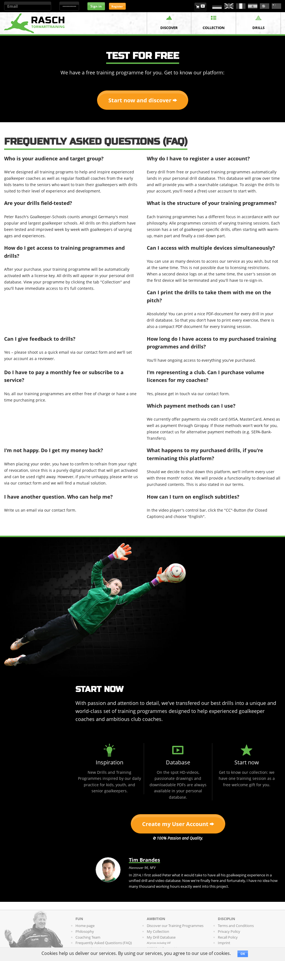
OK (242, 954)
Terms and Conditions (236, 925)
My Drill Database (161, 937)
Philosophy (84, 931)
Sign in (96, 6)
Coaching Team (87, 937)
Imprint (224, 942)
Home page (85, 925)
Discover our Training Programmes (175, 925)
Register (117, 6)
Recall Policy (228, 937)
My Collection (158, 931)
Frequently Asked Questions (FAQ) (103, 942)
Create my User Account (178, 824)
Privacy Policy (229, 931)
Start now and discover (142, 100)
